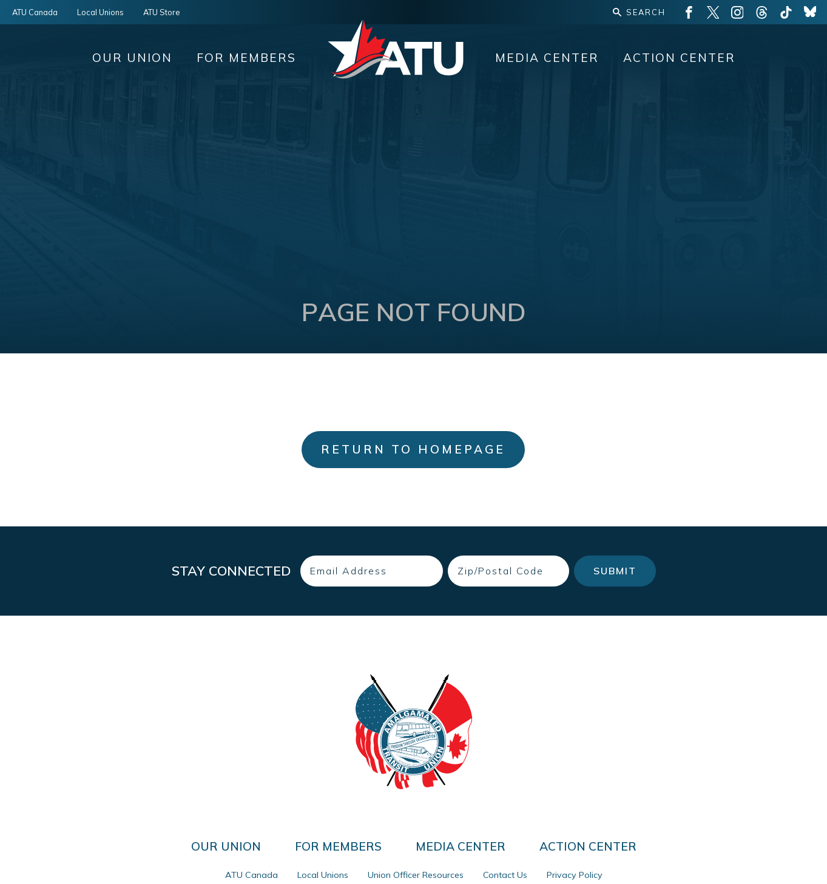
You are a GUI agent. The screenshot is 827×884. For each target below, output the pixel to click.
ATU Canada (35, 12)
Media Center (547, 57)
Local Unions (100, 12)
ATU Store (161, 12)
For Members (246, 57)
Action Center (679, 57)
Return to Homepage (413, 449)
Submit (614, 571)
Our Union (132, 57)
